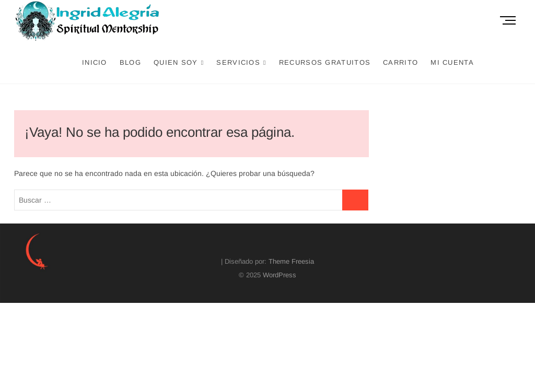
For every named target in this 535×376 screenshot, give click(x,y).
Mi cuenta (452, 62)
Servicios (238, 62)
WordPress (279, 275)
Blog (130, 62)
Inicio (94, 62)
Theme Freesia (291, 261)
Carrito (400, 62)
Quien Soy (176, 62)
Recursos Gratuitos (324, 62)
